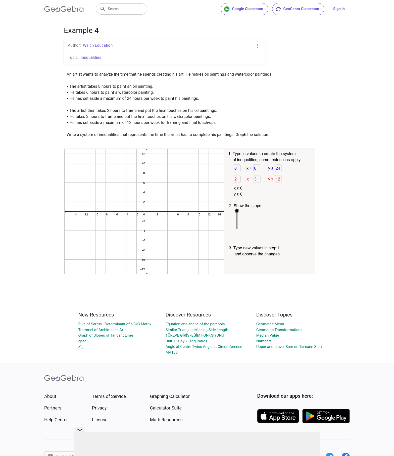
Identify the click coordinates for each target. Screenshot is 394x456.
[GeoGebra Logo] (64, 9)
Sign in (339, 9)
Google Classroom (243, 9)
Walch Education (98, 45)
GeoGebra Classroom (297, 9)
